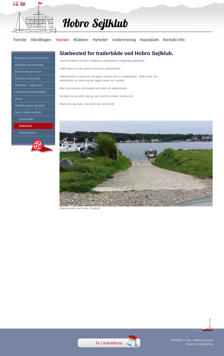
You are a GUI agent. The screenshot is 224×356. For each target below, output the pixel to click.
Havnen (62, 39)
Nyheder (100, 39)
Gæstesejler (26, 119)
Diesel (18, 99)
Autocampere (27, 132)
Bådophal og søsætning (29, 65)
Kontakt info (174, 39)
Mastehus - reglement (28, 85)
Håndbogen (41, 39)
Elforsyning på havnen (28, 71)
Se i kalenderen (109, 342)
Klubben (81, 39)
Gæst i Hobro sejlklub (28, 112)
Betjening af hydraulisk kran (32, 58)
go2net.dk (206, 344)
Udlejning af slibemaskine (30, 92)
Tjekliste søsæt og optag (30, 105)
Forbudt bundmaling (27, 78)
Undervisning (124, 39)
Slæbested (25, 126)
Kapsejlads (149, 39)
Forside (20, 39)
